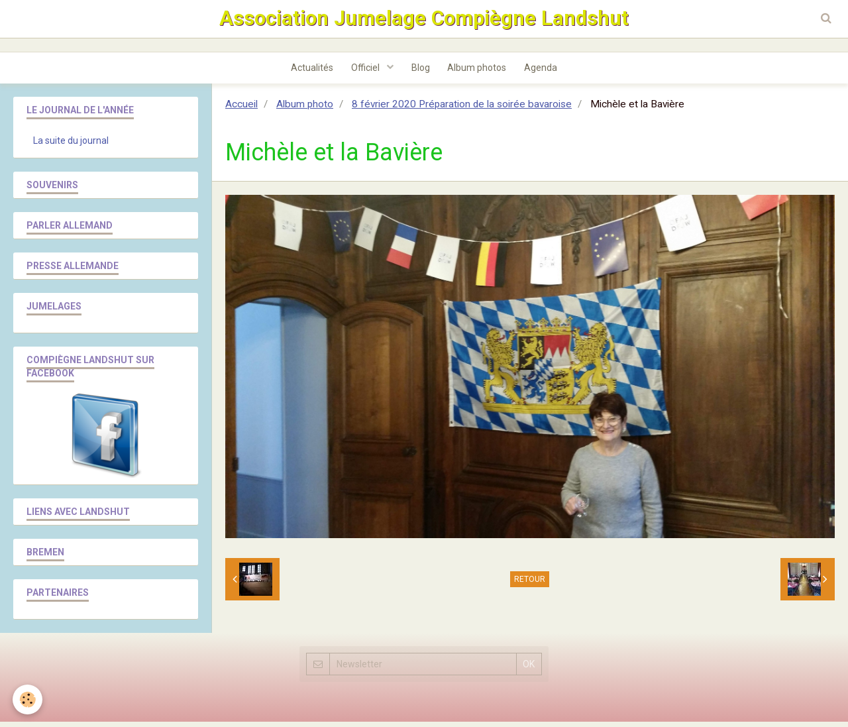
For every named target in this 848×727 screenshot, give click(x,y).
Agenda (545, 72)
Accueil (241, 109)
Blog (420, 72)
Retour (529, 584)
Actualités (308, 72)
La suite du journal (71, 145)
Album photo (304, 109)
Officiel (364, 72)
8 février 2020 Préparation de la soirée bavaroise (462, 109)
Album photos (479, 72)
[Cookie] (28, 699)
